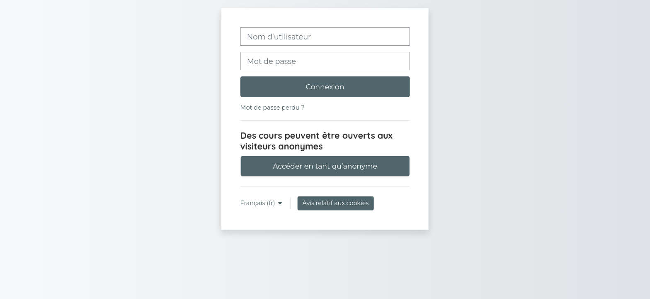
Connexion (325, 86)
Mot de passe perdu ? (272, 107)
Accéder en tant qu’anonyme (325, 166)
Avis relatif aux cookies (336, 203)
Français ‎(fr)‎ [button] (258, 203)
